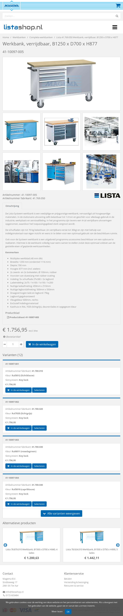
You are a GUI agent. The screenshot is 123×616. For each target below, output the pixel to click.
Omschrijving (12, 205)
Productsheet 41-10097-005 (23, 317)
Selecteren (39, 390)
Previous (5, 545)
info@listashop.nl (13, 591)
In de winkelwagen (42, 344)
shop (23, 27)
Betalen (68, 578)
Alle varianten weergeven (61, 513)
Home (6, 37)
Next (117, 545)
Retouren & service (73, 585)
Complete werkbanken (41, 37)
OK (68, 611)
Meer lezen (57, 611)
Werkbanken (19, 37)
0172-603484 (10, 595)
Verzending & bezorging (76, 582)
